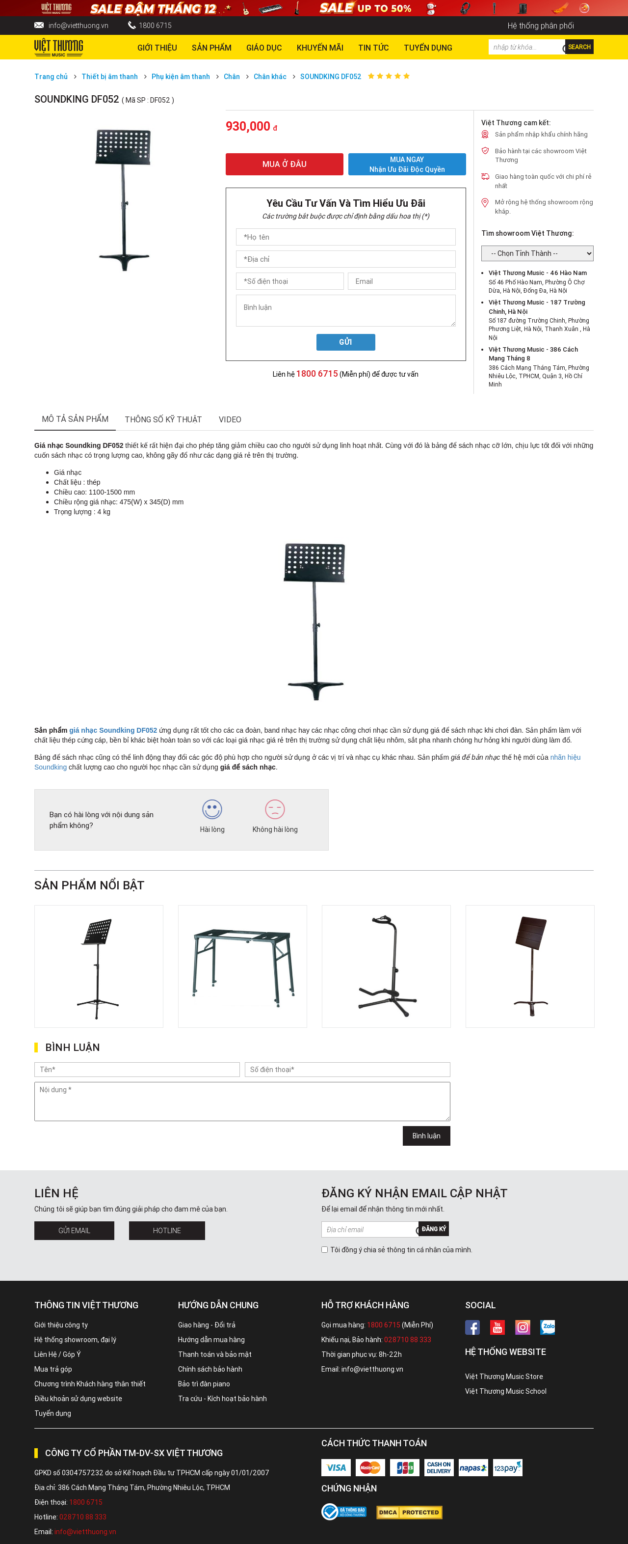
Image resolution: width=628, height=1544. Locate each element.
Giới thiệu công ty (61, 1325)
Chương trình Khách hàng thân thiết (90, 1383)
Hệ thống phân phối (541, 25)
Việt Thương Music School (506, 1391)
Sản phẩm (212, 48)
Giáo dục (264, 48)
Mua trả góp (53, 1369)
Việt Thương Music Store (504, 1376)
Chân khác (270, 76)
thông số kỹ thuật (163, 419)
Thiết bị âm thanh (109, 76)
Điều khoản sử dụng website (78, 1398)
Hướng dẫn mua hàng (211, 1339)
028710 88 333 (407, 1339)
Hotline (167, 1230)
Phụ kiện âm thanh (181, 76)
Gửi (345, 342)
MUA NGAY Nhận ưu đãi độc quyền (407, 164)
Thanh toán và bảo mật (215, 1354)
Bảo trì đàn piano (204, 1383)
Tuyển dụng (52, 1413)
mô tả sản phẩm (75, 419)
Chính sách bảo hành (210, 1369)
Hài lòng (212, 817)
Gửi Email (74, 1230)
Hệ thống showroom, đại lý (75, 1339)
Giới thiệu (157, 48)
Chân (232, 76)
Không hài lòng (275, 817)
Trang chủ (51, 76)
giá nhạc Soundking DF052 (113, 730)
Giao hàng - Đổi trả (207, 1325)
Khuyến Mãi (320, 48)
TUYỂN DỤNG (428, 48)
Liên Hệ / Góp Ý (57, 1354)
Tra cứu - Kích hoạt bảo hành (222, 1398)
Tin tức (373, 48)
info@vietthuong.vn (78, 25)
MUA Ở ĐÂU (284, 164)
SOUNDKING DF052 (331, 76)
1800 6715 (155, 25)
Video (230, 419)
